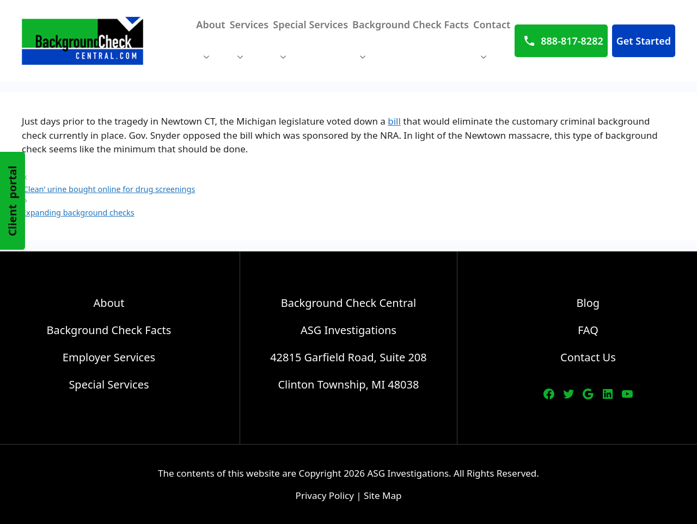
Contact (491, 45)
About (210, 45)
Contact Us (588, 357)
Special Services (310, 45)
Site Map (382, 495)
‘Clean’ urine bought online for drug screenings (108, 189)
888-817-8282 (572, 40)
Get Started (643, 40)
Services (249, 45)
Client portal (12, 200)
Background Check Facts (410, 45)
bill (394, 121)
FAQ (588, 330)
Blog (588, 302)
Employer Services (109, 357)
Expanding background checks (78, 212)
